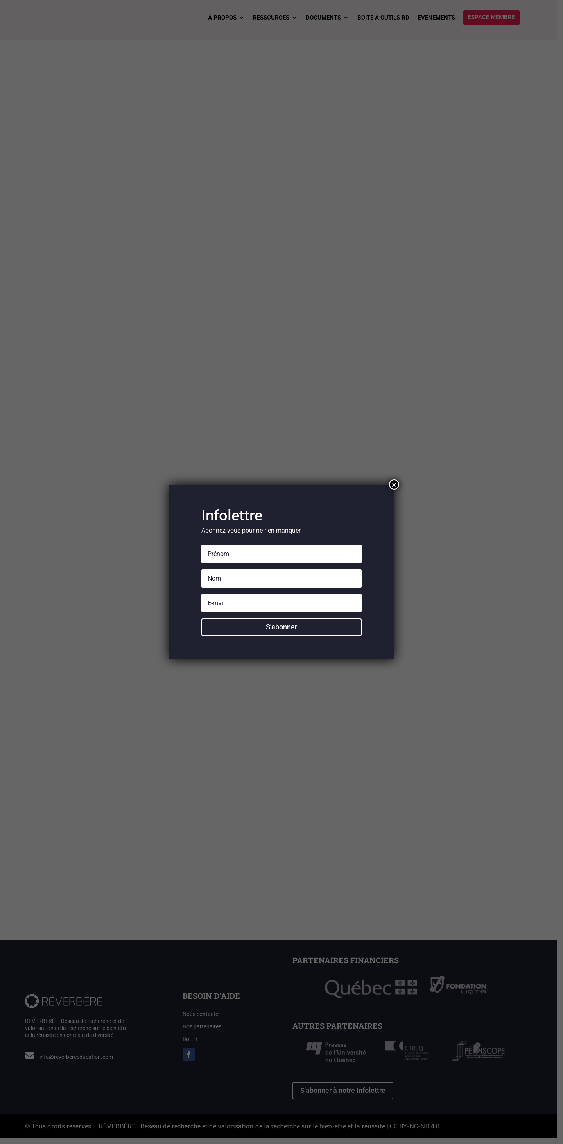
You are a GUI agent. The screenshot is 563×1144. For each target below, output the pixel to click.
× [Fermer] (394, 484)
